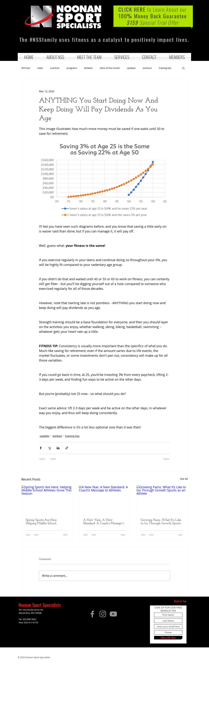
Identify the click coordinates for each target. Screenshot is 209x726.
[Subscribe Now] (168, 637)
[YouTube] (113, 614)
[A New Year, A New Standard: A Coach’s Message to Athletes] (104, 499)
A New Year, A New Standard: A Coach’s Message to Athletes (104, 521)
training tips (165, 68)
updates (131, 68)
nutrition (55, 68)
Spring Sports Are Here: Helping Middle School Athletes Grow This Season (44, 521)
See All (184, 478)
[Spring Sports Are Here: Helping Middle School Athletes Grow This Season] (47, 499)
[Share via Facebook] (40, 448)
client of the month (110, 68)
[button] (55, 57)
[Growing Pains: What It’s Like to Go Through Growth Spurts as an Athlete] (162, 499)
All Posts (25, 68)
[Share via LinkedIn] (58, 448)
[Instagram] (102, 614)
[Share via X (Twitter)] (49, 448)
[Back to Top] (180, 601)
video (40, 68)
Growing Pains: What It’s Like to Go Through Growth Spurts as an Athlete (161, 521)
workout (147, 68)
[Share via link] (66, 448)
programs (72, 68)
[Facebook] (92, 614)
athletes (88, 68)
